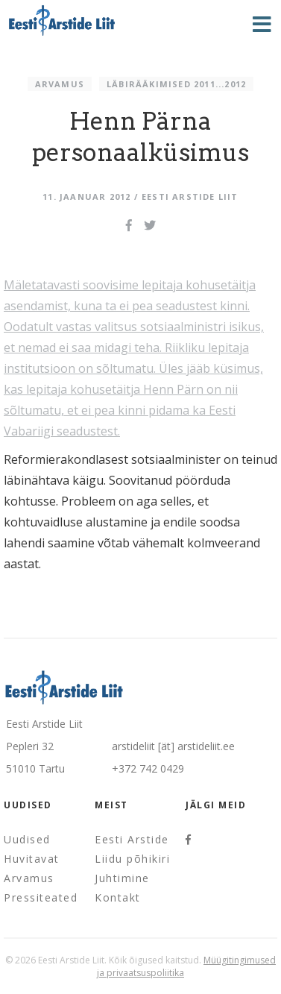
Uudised (27, 839)
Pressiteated (41, 897)
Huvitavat (32, 859)
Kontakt (118, 897)
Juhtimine (122, 878)
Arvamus (59, 83)
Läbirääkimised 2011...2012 (176, 83)
